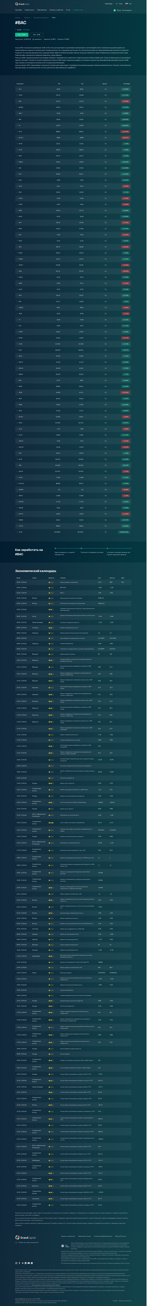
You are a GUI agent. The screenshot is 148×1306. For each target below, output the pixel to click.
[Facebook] (19, 1263)
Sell (36, 35)
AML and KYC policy (120, 1236)
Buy (21, 35)
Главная (17, 18)
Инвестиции (29, 10)
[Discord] (29, 1263)
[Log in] (114, 10)
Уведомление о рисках (84, 1236)
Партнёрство (42, 10)
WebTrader (109, 4)
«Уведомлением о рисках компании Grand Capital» (45, 1285)
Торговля (18, 10)
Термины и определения (68, 1236)
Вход (119, 10)
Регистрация (126, 10)
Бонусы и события (56, 10)
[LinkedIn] (25, 1263)
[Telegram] (22, 1263)
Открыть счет (78, 10)
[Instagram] (16, 1263)
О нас (68, 10)
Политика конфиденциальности (103, 1236)
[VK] (32, 1263)
